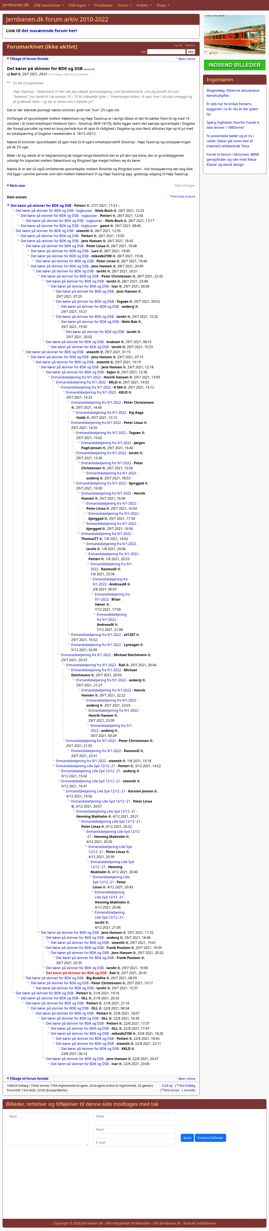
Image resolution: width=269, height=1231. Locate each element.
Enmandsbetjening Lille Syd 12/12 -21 (85, 766)
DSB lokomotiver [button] (47, 5)
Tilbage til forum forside (29, 59)
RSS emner (172, 1090)
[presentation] (213, 1120)
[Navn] (134, 1129)
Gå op (168, 1086)
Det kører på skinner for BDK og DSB (41, 205)
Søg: (143, 51)
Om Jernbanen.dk (167, 1223)
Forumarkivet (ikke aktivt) (42, 46)
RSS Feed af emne (184, 196)
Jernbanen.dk (16, 5)
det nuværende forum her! (49, 30)
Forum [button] (123, 5)
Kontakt (189, 1090)
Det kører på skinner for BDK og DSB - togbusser (54, 210)
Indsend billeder (210, 1137)
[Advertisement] (134, 1186)
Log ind (178, 45)
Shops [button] (162, 5)
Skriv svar (17, 185)
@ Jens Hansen (79, 74)
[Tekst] (47, 1129)
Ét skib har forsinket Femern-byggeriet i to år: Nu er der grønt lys (232, 109)
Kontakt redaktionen (199, 1223)
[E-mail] (134, 1142)
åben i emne (186, 59)
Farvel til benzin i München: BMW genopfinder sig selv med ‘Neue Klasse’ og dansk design (233, 159)
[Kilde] (134, 1116)
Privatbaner (103, 5)
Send (187, 1137)
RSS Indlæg (187, 1086)
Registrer (190, 45)
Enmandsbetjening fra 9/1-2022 (76, 377)
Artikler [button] (143, 5)
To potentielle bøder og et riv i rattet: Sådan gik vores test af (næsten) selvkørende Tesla (230, 141)
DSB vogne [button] (78, 5)
